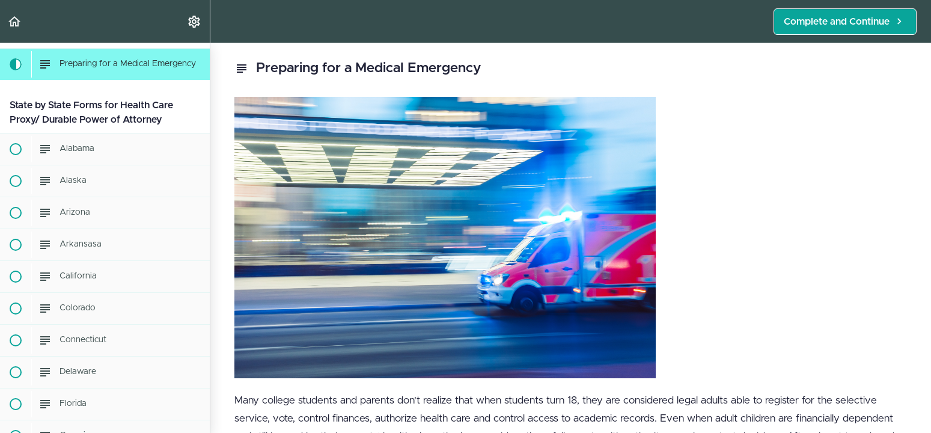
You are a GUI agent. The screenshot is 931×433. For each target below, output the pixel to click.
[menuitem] (195, 21)
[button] (15, 21)
